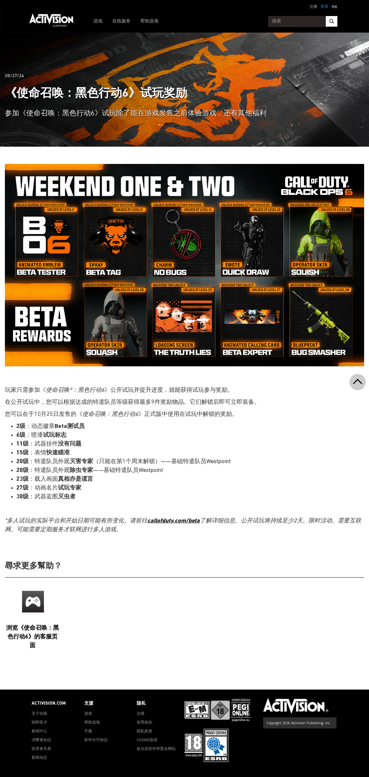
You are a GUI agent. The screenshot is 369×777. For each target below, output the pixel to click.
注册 (313, 7)
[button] (334, 6)
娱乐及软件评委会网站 (156, 749)
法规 (140, 714)
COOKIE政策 (147, 740)
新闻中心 (39, 731)
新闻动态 (39, 758)
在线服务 (121, 21)
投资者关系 (41, 749)
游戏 (97, 21)
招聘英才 (39, 723)
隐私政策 (144, 731)
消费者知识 (41, 740)
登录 (324, 7)
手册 (88, 731)
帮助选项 (149, 21)
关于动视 (39, 714)
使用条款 (144, 723)
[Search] (331, 21)
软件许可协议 (96, 740)
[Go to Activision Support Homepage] (55, 21)
